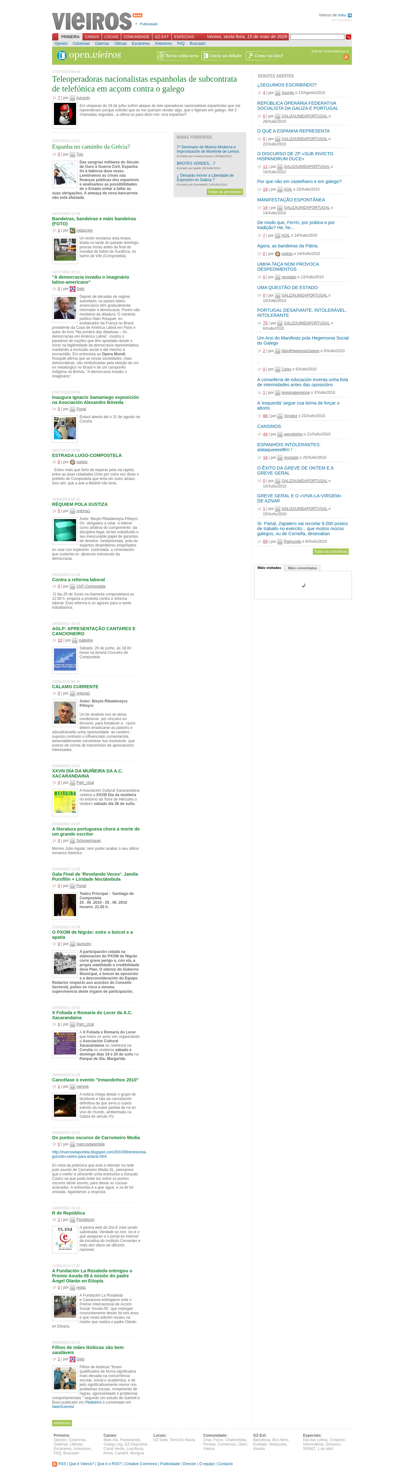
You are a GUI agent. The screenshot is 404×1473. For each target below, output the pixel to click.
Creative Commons (141, 1464)
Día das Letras (315, 1440)
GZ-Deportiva (135, 1444)
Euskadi (260, 1444)
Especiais (184, 37)
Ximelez (290, 416)
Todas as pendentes (225, 192)
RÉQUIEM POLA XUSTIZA (80, 504)
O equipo (207, 1464)
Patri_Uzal (85, 782)
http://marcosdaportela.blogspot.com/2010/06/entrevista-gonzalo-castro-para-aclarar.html (99, 1154)
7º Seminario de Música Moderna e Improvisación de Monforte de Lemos (208, 149)
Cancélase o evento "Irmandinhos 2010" (95, 1079)
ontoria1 (83, 511)
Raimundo (292, 541)
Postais (209, 1444)
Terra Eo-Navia (182, 1440)
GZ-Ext (162, 37)
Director (189, 1464)
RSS (59, 1464)
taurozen (83, 944)
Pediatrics (93, 1402)
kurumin (83, 98)
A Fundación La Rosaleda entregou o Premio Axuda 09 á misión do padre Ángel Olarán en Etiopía (92, 1275)
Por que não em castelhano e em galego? (299, 181)
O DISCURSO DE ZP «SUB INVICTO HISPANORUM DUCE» (295, 156)
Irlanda (259, 1448)
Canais (92, 37)
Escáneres (141, 43)
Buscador (198, 43)
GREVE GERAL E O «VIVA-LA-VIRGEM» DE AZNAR (299, 498)
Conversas (227, 1444)
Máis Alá (111, 1440)
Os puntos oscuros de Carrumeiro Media (96, 1137)
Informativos (313, 1444)
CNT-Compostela (90, 586)
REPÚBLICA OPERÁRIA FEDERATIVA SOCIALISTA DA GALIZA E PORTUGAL (297, 106)
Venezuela (277, 1444)
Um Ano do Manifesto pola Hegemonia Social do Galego (303, 340)
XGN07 (309, 1448)
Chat (207, 1440)
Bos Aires (280, 1440)
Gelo (80, 289)
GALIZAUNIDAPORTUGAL (304, 116)
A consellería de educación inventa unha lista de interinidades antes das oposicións (302, 382)
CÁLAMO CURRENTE (75, 686)
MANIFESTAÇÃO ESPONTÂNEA (291, 199)
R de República (68, 1213)
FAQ (181, 43)
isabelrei (86, 640)
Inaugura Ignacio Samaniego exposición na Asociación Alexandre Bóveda (95, 400)
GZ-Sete (160, 1440)
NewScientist (63, 1407)
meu (345, 15)
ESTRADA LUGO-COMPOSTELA (87, 455)
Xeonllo (288, 93)
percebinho (293, 434)
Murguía (137, 1453)
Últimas (120, 43)
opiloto (81, 462)
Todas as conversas (331, 551)
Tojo (79, 154)
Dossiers (333, 1444)
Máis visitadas (269, 568)
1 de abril (325, 1448)
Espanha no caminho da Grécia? (91, 146)
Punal (81, 409)
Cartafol (121, 1453)
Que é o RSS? (109, 1464)
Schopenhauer (88, 840)
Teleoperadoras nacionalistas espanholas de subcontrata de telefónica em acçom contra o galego (144, 83)
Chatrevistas (235, 1440)
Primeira (70, 37)
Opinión (61, 43)
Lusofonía (135, 1448)
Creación (337, 1440)
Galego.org (113, 1444)
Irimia (108, 1453)
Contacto (225, 1464)
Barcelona (261, 1440)
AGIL (288, 189)
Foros (218, 1440)
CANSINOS (269, 426)
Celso (286, 369)
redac (81, 1287)
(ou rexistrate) (342, 20)
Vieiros (98, 22)
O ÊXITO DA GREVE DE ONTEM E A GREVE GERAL (295, 470)
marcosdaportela (90, 1144)
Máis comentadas (302, 568)
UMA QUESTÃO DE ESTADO (287, 287)
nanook (82, 1086)
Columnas (81, 43)
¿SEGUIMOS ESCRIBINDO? (287, 84)
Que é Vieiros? (81, 1464)
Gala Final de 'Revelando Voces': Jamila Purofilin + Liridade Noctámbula (95, 877)
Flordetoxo (85, 1219)
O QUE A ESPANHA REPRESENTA (293, 130)
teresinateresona (296, 392)
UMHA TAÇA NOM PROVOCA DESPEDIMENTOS (288, 267)
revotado (289, 277)
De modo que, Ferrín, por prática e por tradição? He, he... (296, 225)
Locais (111, 37)
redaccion (84, 230)
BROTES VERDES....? (196, 163)
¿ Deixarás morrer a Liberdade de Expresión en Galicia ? (205, 177)
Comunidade (137, 37)
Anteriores (163, 43)
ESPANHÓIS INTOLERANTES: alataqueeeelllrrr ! (289, 447)
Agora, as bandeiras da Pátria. (287, 245)
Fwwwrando (130, 1440)
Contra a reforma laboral (78, 579)
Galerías (102, 43)
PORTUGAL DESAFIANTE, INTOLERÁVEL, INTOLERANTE (302, 313)
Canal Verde (114, 1448)
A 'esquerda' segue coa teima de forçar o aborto (298, 405)
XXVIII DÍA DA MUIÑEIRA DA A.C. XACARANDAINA (87, 773)
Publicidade (149, 24)
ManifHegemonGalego (300, 351)
